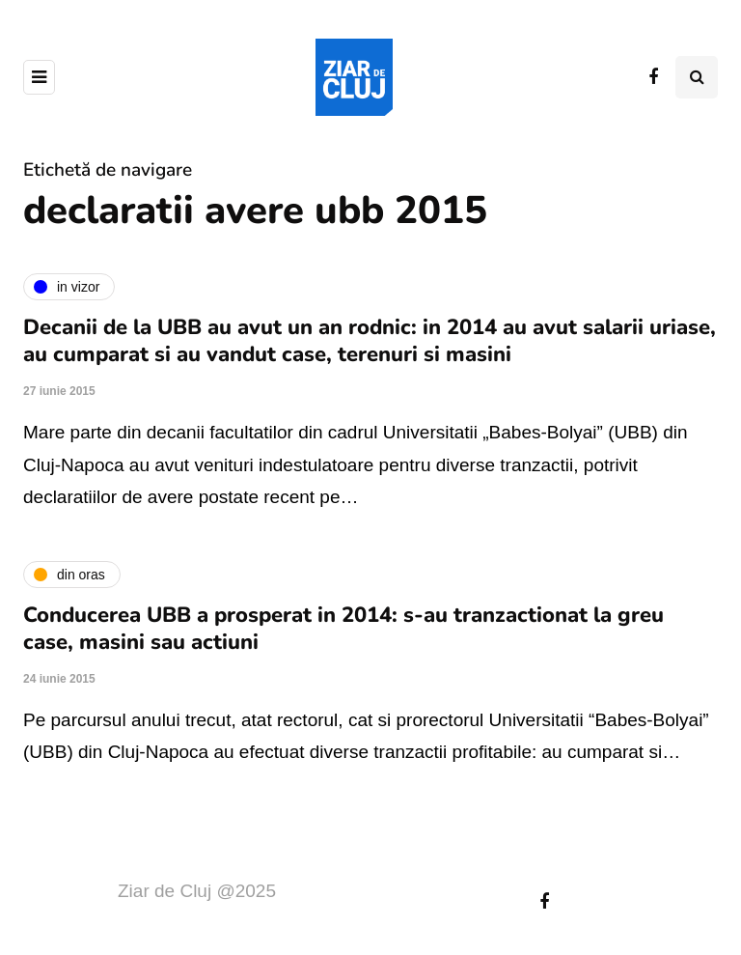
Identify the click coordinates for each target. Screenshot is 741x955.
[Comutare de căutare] (696, 77)
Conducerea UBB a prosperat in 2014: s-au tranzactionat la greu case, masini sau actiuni (343, 629)
